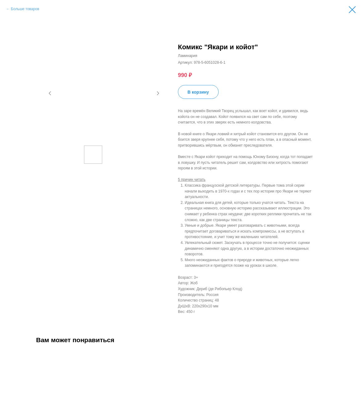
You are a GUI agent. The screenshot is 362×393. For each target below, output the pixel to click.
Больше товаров (25, 9)
